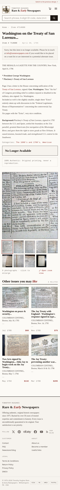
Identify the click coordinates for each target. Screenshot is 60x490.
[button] (30, 205)
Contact (5, 443)
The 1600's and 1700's (28, 142)
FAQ (4, 446)
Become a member (40, 446)
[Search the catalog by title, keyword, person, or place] (26, 18)
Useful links (36, 450)
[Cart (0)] (50, 8)
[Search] (54, 18)
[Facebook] (35, 431)
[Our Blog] (52, 431)
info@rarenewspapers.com (17, 53)
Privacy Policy (8, 468)
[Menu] (56, 8)
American (47, 142)
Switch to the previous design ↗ (47, 2)
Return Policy (7, 464)
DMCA (4, 471)
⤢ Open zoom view (45, 272)
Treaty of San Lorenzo (11, 89)
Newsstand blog (9, 450)
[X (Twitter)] (13, 431)
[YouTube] (41, 431)
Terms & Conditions (10, 461)
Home (4, 27)
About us (35, 443)
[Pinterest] (19, 431)
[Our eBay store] (27, 431)
